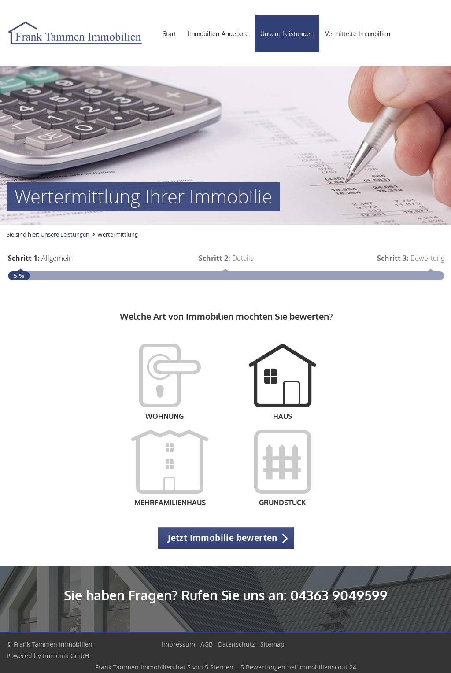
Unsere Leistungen (287, 33)
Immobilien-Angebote (218, 33)
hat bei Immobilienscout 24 (225, 667)
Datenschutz (236, 644)
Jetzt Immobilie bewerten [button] (222, 538)
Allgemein (40, 258)
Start (169, 33)
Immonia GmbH (66, 655)
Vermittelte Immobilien (357, 33)
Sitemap (272, 644)
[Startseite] (75, 33)
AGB (206, 644)
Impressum (178, 644)
